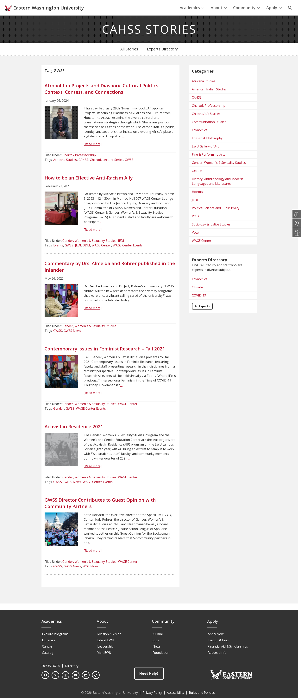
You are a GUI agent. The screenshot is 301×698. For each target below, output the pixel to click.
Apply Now (215, 636)
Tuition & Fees (218, 642)
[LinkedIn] (86, 677)
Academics (192, 15)
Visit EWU (104, 654)
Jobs (156, 642)
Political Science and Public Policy (215, 216)
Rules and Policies (202, 694)
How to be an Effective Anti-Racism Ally (89, 185)
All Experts (202, 314)
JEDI (121, 248)
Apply (274, 15)
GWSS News (72, 338)
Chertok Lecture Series (106, 168)
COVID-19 (199, 303)
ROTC (196, 224)
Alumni (158, 636)
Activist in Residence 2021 (74, 434)
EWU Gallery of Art (205, 154)
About (219, 15)
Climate (197, 295)
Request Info (217, 654)
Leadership (105, 648)
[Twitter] (55, 677)
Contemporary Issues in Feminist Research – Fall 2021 (105, 356)
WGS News (90, 574)
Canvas (47, 648)
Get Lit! (197, 179)
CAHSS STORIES (149, 37)
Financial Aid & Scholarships (228, 648)
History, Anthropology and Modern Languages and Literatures (217, 189)
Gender (58, 416)
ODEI (86, 253)
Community (246, 15)
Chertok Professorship (79, 163)
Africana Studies (65, 168)
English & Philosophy (207, 146)
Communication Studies (209, 130)
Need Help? (149, 675)
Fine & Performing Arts (208, 162)
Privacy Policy (152, 694)
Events (58, 253)
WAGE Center (101, 253)
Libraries (48, 642)
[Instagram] (65, 677)
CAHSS (83, 168)
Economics (199, 138)
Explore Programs (55, 636)
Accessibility (175, 694)
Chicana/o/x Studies (206, 122)
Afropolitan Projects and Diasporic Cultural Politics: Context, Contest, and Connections (102, 96)
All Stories (129, 57)
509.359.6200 (50, 667)
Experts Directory (162, 57)
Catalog (47, 654)
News (157, 648)
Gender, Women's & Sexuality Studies (89, 248)
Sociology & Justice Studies (211, 232)
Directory (71, 667)
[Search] (289, 15)
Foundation (161, 654)
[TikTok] (96, 677)
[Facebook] (45, 677)
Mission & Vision (109, 636)
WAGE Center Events (128, 253)
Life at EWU (105, 642)
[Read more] (93, 152)
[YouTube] (75, 677)
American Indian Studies (209, 97)
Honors (197, 200)
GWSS (129, 168)
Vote (195, 240)
